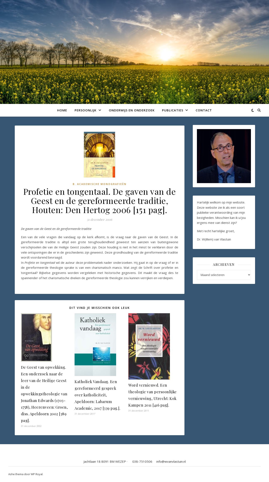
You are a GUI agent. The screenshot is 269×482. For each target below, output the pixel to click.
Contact (204, 110)
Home (62, 110)
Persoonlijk (85, 110)
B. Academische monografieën (100, 184)
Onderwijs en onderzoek (132, 110)
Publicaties (172, 110)
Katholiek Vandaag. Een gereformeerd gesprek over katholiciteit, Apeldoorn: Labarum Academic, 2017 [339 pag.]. (97, 395)
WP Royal (37, 474)
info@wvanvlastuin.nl (171, 461)
